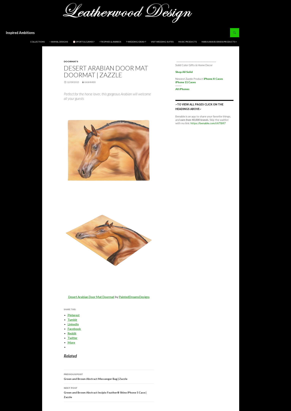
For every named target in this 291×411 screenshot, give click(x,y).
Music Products (187, 41)
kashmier (90, 82)
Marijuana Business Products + (219, 41)
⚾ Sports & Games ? (83, 41)
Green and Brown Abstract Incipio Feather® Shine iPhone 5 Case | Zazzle (109, 392)
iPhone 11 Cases (185, 82)
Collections (37, 41)
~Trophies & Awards (110, 41)
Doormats (71, 61)
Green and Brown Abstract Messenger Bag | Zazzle (109, 376)
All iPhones (182, 89)
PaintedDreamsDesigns (134, 297)
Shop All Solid (184, 72)
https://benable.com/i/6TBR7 (208, 123)
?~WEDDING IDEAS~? (136, 41)
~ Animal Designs (59, 41)
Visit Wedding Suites (162, 41)
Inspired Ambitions (20, 33)
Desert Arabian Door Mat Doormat (91, 297)
